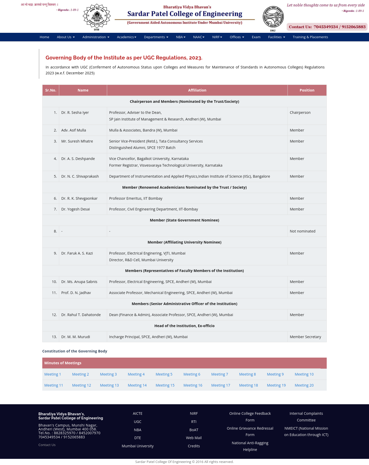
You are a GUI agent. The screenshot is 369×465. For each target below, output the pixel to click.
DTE (137, 437)
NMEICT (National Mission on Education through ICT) (306, 431)
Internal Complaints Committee (306, 416)
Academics (127, 37)
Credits (194, 445)
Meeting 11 (53, 385)
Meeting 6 (191, 374)
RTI (194, 421)
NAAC (199, 37)
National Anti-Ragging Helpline (250, 446)
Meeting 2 (80, 374)
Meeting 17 (220, 385)
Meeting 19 (276, 385)
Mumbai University (137, 445)
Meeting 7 (219, 374)
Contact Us (47, 444)
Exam (256, 37)
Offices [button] (237, 37)
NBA (181, 37)
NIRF (217, 37)
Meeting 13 (109, 385)
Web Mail (194, 437)
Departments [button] (156, 37)
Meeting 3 (108, 374)
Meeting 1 (52, 374)
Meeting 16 (192, 385)
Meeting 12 (81, 385)
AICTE (137, 413)
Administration (96, 37)
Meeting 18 (248, 385)
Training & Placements (310, 37)
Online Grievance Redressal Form (250, 431)
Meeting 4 (136, 374)
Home (44, 37)
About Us (66, 37)
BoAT (193, 429)
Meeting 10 (304, 374)
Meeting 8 (247, 374)
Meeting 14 (137, 385)
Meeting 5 (164, 374)
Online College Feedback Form (250, 416)
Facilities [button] (276, 37)
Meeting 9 (275, 374)
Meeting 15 (165, 385)
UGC (137, 421)
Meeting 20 (304, 385)
